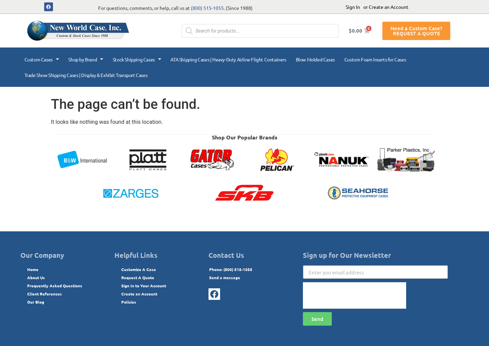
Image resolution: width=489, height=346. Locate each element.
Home (32, 269)
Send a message (224, 277)
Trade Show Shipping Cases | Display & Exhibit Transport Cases (86, 75)
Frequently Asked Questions (54, 285)
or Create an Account (386, 7)
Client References (44, 293)
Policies (128, 302)
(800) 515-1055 (207, 8)
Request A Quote (137, 277)
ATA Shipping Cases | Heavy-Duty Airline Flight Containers (228, 59)
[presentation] (354, 295)
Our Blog (35, 302)
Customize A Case (138, 269)
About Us (36, 277)
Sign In (353, 7)
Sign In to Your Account (143, 285)
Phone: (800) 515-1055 (230, 269)
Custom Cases (41, 59)
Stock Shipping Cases (137, 59)
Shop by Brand (85, 59)
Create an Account (139, 293)
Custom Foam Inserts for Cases (375, 59)
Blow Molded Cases (315, 59)
